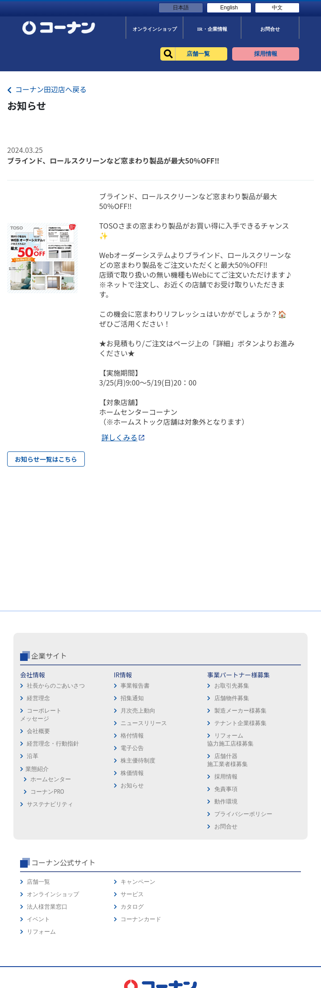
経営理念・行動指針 (53, 743)
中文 (277, 7)
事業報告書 (135, 685)
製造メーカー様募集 (240, 710)
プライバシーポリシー (243, 814)
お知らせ (132, 785)
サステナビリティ (50, 804)
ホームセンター (50, 779)
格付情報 (132, 735)
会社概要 (38, 731)
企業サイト (49, 655)
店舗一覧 (38, 882)
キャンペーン (138, 882)
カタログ (132, 906)
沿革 (32, 756)
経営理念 (38, 698)
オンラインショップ (53, 894)
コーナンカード (141, 919)
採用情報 (226, 776)
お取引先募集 (231, 685)
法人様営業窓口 (47, 906)
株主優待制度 (138, 760)
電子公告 (132, 748)
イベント (38, 919)
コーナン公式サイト (63, 862)
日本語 (181, 7)
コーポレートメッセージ (41, 714)
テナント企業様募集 (240, 723)
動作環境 (226, 801)
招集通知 (132, 698)
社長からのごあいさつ (56, 685)
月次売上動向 (138, 710)
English (229, 7)
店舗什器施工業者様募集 (227, 760)
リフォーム (41, 931)
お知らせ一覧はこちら (46, 459)
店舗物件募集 (231, 698)
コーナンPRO (47, 791)
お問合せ (226, 826)
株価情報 (132, 773)
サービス (132, 894)
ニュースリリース (144, 723)
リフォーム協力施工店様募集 (230, 739)
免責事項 (226, 789)
